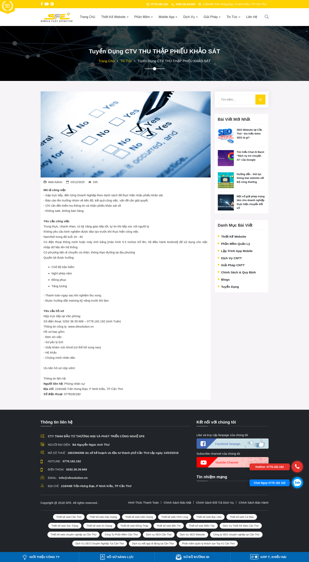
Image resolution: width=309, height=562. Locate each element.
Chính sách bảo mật (177, 502)
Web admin (55, 182)
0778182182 (72, 394)
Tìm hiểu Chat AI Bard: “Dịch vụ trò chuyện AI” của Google (251, 155)
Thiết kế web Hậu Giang (103, 516)
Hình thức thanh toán (143, 502)
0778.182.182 (159, 4)
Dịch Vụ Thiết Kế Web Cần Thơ (241, 525)
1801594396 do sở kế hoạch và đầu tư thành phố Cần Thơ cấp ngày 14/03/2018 (123, 452)
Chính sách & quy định (238, 272)
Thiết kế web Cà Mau (242, 516)
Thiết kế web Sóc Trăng (64, 525)
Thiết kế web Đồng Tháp (134, 525)
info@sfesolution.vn (73, 477)
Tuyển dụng (230, 286)
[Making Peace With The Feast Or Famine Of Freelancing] (226, 136)
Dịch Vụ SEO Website (192, 534)
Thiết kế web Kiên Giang (139, 516)
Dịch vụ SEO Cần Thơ (158, 534)
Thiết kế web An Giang (99, 525)
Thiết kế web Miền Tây (202, 525)
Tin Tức (231, 17)
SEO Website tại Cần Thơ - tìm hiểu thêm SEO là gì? (249, 133)
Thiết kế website (233, 236)
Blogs (225, 279)
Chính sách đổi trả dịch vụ (215, 502)
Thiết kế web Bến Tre (169, 525)
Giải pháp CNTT (233, 265)
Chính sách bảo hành (254, 502)
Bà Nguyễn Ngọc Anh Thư (90, 444)
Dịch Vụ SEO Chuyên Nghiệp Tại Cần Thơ (99, 543)
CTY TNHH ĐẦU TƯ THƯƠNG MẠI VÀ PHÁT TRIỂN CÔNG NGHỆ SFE (96, 436)
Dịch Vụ (189, 17)
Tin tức (126, 61)
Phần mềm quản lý (235, 243)
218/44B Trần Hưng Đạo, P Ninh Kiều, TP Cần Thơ (96, 486)
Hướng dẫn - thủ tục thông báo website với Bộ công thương (250, 178)
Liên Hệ (251, 17)
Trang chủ (106, 61)
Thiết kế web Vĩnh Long (174, 516)
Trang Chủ (87, 17)
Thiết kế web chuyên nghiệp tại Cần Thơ (73, 534)
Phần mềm (142, 17)
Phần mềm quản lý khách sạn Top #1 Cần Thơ (208, 543)
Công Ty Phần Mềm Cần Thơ (121, 534)
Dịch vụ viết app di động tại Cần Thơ (153, 543)
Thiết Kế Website (113, 17)
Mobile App (166, 17)
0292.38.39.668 (185, 4)
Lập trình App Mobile (237, 251)
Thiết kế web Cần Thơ (68, 516)
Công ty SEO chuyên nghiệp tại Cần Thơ (236, 534)
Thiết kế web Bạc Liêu (209, 516)
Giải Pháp (211, 17)
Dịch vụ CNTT (231, 258)
